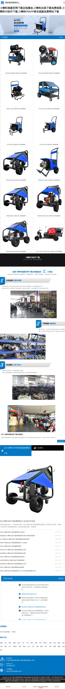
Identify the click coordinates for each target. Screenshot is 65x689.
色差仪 (14, 632)
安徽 (1, 643)
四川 (46, 646)
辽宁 (10, 646)
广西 (27, 643)
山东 (28, 646)
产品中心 (24, 685)
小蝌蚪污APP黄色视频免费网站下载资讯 (41, 686)
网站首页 (8, 685)
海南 (36, 643)
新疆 (54, 646)
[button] (31, 33)
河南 (50, 643)
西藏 (59, 646)
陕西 (41, 646)
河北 (40, 643)
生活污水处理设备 (5, 632)
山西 (37, 646)
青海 (24, 646)
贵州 (31, 643)
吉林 (5, 646)
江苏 (63, 643)
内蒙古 (15, 646)
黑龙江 (45, 643)
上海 (33, 646)
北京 (5, 643)
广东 (23, 643)
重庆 (10, 643)
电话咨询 (57, 685)
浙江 (1, 650)
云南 (63, 646)
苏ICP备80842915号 (57, 677)
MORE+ (61, 37)
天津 (50, 646)
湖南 (59, 643)
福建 (14, 643)
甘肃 (18, 643)
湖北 (54, 643)
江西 (1, 646)
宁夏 (20, 646)
